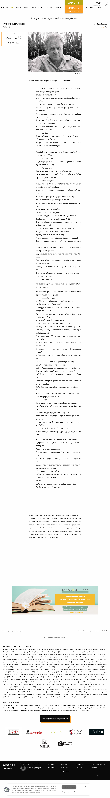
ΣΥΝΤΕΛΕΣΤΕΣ (80, 764)
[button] (7, 790)
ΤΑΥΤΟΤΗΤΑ (79, 768)
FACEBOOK (51, 764)
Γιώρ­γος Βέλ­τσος (12, 705)
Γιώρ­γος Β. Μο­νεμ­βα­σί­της (52, 708)
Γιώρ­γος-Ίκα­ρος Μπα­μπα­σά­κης (83, 708)
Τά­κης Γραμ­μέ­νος (38, 705)
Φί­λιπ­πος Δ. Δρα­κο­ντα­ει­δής (65, 705)
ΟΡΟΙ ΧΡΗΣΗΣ (94, 768)
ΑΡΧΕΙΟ (99, 4)
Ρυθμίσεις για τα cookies (69, 791)
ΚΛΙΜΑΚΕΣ (26, 7)
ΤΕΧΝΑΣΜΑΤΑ (58, 7)
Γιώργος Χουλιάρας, (93, 631)
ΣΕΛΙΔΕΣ (98, 2)
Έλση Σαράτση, (12, 631)
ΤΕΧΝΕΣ (40, 7)
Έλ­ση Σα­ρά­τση (51, 710)
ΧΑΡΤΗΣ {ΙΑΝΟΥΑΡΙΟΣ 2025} (14, 24)
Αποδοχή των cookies (69, 787)
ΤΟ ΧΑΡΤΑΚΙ (48, 7)
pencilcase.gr (100, 775)
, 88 (9, 764)
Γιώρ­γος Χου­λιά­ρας (75, 710)
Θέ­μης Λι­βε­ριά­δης (22, 708)
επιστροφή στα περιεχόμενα (55, 637)
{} (6, 27)
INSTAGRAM (51, 768)
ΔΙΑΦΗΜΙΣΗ (65, 768)
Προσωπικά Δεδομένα (97, 764)
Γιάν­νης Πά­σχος (30, 710)
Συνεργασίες (65, 764)
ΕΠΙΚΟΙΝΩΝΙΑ (97, 6)
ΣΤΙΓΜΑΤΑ (18, 7)
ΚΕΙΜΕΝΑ (34, 7)
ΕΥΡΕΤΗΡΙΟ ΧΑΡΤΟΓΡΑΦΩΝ (93, 7)
